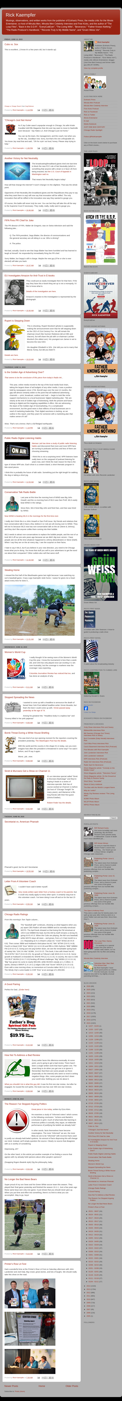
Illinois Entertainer (90, 118)
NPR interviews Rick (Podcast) (95, 759)
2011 (89, 1296)
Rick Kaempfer (21, 15)
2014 (89, 1286)
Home (42, 1386)
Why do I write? (90, 790)
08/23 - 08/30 (94, 1086)
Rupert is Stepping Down (17, 320)
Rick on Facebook (91, 112)
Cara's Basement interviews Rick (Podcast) (100, 747)
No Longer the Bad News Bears (21, 1179)
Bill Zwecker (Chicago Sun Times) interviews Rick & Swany (97, 734)
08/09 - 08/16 (94, 1093)
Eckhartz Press (89, 100)
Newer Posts (11, 1386)
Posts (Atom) (20, 1391)
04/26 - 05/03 (94, 1228)
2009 (89, 1303)
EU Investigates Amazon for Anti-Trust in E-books (30, 275)
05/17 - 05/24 (94, 1218)
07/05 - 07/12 (94, 1110)
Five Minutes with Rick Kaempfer (96, 750)
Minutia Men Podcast (92, 103)
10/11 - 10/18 (94, 1063)
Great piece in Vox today (42, 1109)
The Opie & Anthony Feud (94, 910)
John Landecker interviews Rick (96, 753)
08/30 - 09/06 (94, 1083)
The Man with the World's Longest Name (99, 787)
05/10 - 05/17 (94, 1221)
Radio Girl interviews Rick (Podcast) (97, 762)
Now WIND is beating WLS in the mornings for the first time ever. (32, 516)
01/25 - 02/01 (94, 1272)
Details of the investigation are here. (41, 291)
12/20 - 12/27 (94, 1029)
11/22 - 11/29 (94, 1043)
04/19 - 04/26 (94, 1231)
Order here (24, 990)
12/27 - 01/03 (94, 1026)
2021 (89, 1003)
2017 (89, 1016)
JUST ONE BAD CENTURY (94, 127)
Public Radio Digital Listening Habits (23, 438)
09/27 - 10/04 (94, 1070)
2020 (89, 1006)
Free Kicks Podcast (91, 109)
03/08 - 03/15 (94, 1251)
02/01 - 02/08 (94, 1268)
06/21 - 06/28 (94, 1117)
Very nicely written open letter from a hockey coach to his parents (45, 892)
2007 (89, 1309)
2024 (89, 993)
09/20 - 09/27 (94, 1073)
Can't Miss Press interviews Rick (96, 743)
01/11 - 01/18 (94, 1278)
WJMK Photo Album (91, 799)
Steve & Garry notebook (93, 784)
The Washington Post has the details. (51, 741)
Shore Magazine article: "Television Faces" (100, 773)
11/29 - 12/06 (94, 1039)
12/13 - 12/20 (94, 1033)
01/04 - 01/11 (94, 1282)
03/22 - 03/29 (94, 1245)
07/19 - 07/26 (94, 1103)
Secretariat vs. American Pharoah (22, 821)
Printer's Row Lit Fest (15, 1264)
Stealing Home (12, 570)
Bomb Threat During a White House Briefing (27, 733)
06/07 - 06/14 (94, 1123)
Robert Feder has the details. (59, 803)
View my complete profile (93, 68)
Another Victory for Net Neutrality (21, 158)
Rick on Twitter (89, 115)
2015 (89, 1023)
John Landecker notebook (94, 756)
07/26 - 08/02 (94, 1100)
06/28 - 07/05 (94, 1113)
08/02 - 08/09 (94, 1096)
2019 (89, 1010)
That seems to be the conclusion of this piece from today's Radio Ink (33, 378)
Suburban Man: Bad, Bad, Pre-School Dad (104, 964)
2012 (89, 1293)
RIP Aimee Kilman (101, 843)
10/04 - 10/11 (94, 1066)
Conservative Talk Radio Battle (20, 492)
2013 (89, 1289)
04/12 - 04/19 (94, 1235)
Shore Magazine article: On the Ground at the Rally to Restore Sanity (100, 777)
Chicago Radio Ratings (16, 914)
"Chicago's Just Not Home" (18, 120)
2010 (89, 1299)
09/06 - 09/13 (94, 1080)
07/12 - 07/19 (94, 1107)
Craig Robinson (29, 106)
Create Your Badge (90, 712)
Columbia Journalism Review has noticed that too (50, 673)
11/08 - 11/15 (94, 1050)
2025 (89, 990)
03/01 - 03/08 (94, 1255)
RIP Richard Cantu (101, 828)
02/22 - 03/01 (94, 1258)
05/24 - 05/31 (94, 1215)
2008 (89, 1306)
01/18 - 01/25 (94, 1275)
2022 (89, 1000)
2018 (89, 1013)
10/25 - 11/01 (94, 1056)
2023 (89, 996)
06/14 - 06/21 (94, 1120)
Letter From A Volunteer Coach (20, 881)
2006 (89, 1313)
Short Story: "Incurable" (93, 781)
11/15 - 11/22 (94, 1046)
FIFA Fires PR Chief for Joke (19, 220)
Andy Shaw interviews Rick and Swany (98, 727)
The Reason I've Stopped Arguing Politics (26, 1104)
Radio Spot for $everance (93, 765)
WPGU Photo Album (91, 805)
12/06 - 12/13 (94, 1036)
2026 (89, 986)
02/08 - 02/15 (94, 1265)
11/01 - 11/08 (94, 1053)
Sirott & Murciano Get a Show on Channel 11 (27, 771)
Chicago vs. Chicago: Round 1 (13, 106)
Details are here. (11, 355)
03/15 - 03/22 (94, 1248)
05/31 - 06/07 (94, 1211)
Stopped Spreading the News (19, 697)
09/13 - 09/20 (94, 1076)
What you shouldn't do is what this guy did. (22, 1084)
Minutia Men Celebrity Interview (96, 106)
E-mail (86, 121)
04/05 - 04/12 (94, 1238)
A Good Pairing (12, 984)
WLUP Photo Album (91, 802)
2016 (89, 1020)
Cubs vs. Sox (11, 44)
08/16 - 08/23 (94, 1090)
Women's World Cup (15, 652)
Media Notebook (90, 124)
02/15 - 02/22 (94, 1262)
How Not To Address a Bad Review (22, 1055)
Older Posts (72, 1386)
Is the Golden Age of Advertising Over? (24, 372)
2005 (89, 1316)
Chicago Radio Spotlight (93, 130)
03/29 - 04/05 (94, 1241)
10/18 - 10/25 (94, 1060)
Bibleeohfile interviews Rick (94, 730)
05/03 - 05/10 (94, 1225)
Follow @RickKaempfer (93, 137)
